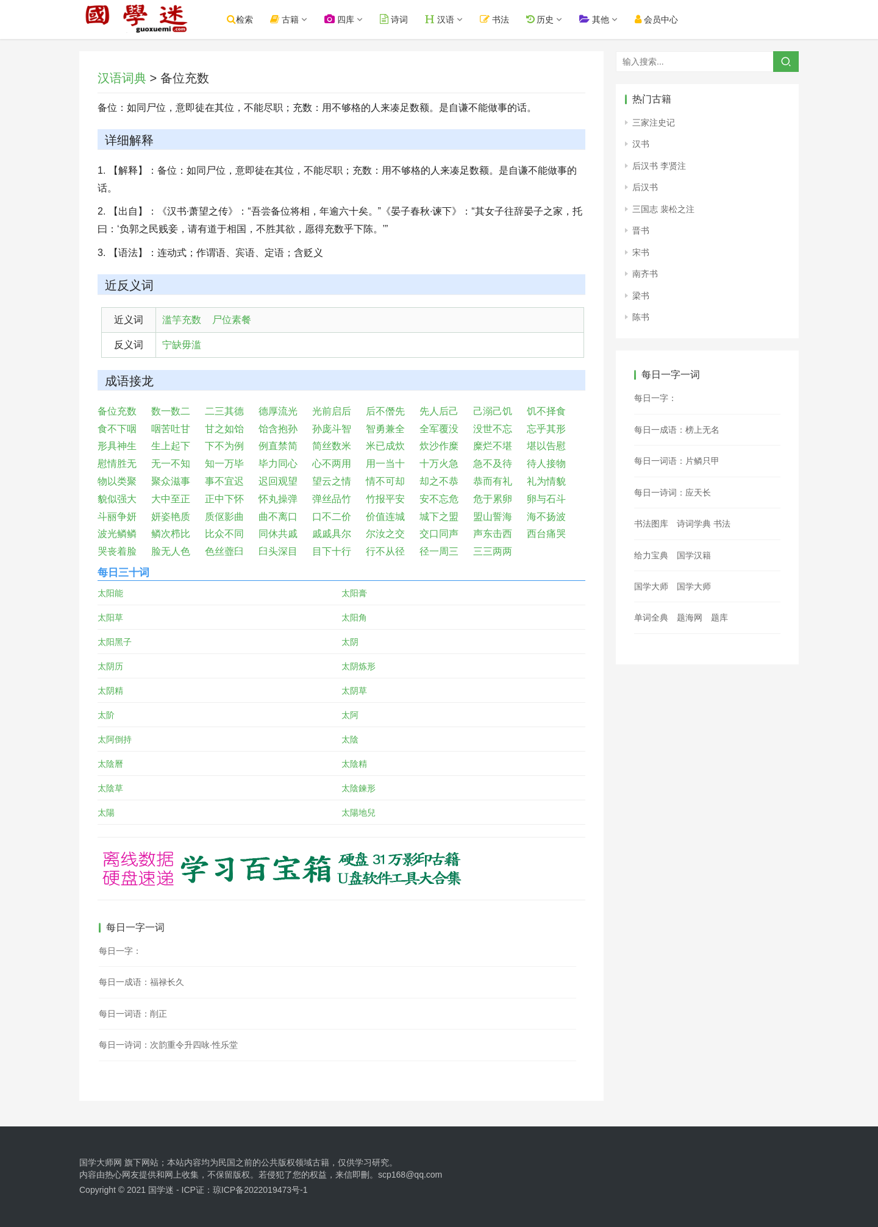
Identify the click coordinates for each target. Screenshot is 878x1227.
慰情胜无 (117, 463)
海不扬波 (546, 516)
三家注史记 (653, 122)
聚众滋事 (170, 481)
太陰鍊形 (358, 788)
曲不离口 (278, 516)
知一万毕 (224, 463)
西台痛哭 (546, 533)
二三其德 (224, 411)
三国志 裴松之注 (663, 209)
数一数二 (170, 411)
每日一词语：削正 (133, 1014)
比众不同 (224, 533)
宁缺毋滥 (181, 345)
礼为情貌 (546, 481)
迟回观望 (278, 481)
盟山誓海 (492, 516)
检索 (248, 19)
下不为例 (224, 446)
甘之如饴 (224, 429)
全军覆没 (439, 429)
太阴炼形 (358, 666)
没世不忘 (492, 429)
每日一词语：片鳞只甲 (676, 461)
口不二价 (331, 516)
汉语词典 (122, 78)
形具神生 (117, 446)
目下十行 (331, 551)
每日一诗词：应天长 (672, 492)
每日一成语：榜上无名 (676, 430)
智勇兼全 (385, 429)
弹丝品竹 (331, 499)
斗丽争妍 (117, 516)
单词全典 (651, 617)
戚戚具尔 (331, 533)
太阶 (106, 715)
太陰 (350, 739)
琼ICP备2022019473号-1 (260, 1190)
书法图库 (651, 523)
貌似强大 (117, 499)
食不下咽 (117, 429)
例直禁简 (278, 446)
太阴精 (110, 690)
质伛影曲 (224, 516)
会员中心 (664, 19)
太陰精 (354, 764)
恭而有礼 (492, 481)
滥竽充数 (181, 320)
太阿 (350, 715)
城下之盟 (439, 516)
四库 (347, 19)
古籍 (292, 19)
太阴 (350, 642)
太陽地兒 (358, 812)
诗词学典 (694, 523)
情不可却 (385, 481)
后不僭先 (385, 411)
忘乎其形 (546, 429)
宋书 (640, 252)
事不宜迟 (224, 481)
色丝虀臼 (224, 551)
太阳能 (110, 593)
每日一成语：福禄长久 (141, 982)
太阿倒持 (115, 739)
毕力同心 (278, 463)
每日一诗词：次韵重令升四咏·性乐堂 (168, 1045)
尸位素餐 (231, 320)
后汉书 (645, 187)
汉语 (447, 19)
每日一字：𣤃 (655, 398)
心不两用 (331, 463)
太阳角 (354, 617)
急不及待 (492, 463)
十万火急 (439, 463)
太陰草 (110, 788)
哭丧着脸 (117, 551)
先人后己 (439, 411)
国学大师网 (100, 1162)
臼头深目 (278, 551)
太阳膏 (354, 593)
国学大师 (651, 586)
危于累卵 (492, 499)
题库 (719, 617)
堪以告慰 (546, 446)
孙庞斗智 (331, 429)
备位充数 (117, 411)
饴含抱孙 (278, 429)
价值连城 (385, 516)
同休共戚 (278, 533)
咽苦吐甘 (170, 429)
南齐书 (645, 274)
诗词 (402, 19)
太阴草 (354, 690)
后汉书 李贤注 (659, 166)
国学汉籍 (694, 555)
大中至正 (170, 499)
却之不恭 (439, 481)
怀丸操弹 (278, 499)
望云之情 (331, 481)
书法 (502, 19)
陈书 (640, 317)
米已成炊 (385, 446)
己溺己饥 (492, 411)
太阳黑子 (115, 642)
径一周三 (439, 551)
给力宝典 (651, 555)
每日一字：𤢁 (120, 951)
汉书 (640, 144)
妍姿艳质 (170, 516)
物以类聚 (117, 481)
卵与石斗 (546, 499)
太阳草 (110, 617)
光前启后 (331, 411)
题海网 (689, 617)
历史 (548, 19)
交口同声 (439, 533)
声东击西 (492, 533)
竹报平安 (385, 499)
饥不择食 (546, 411)
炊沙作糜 (439, 446)
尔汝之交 (385, 533)
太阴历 (110, 666)
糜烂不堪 (492, 446)
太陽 (106, 812)
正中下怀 (224, 499)
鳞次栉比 (170, 533)
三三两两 (492, 551)
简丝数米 (331, 446)
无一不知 (170, 463)
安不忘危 (439, 499)
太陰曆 (110, 764)
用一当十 (385, 463)
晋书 (640, 230)
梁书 (640, 296)
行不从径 (385, 551)
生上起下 (170, 446)
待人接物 (546, 463)
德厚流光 (278, 411)
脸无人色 (170, 551)
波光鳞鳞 (117, 533)
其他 (602, 19)
